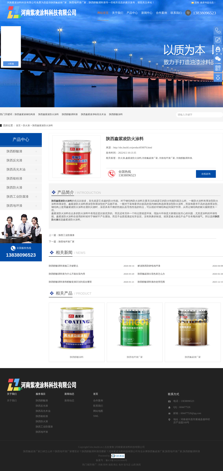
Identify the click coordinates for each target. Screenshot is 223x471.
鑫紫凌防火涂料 (133, 158)
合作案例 (161, 12)
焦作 (121, 464)
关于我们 (117, 12)
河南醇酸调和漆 (183, 158)
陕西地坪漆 (14, 205)
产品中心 (132, 12)
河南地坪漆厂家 (167, 158)
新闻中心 (146, 12)
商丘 (115, 464)
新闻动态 (69, 394)
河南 (100, 464)
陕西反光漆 (14, 160)
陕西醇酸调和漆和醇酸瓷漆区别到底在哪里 (70, 282)
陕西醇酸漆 (14, 151)
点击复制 (109, 447)
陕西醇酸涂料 (116, 114)
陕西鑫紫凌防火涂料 (48, 114)
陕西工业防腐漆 (18, 196)
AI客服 (11, 64)
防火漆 (26, 125)
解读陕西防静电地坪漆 (149, 265)
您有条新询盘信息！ (203, 2)
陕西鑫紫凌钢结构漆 (25, 114)
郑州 (105, 464)
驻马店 (127, 464)
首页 (18, 125)
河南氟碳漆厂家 (150, 158)
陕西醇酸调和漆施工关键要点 (63, 265)
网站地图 (98, 411)
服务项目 (40, 394)
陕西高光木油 (16, 169)
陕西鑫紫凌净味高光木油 (93, 114)
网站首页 (103, 12)
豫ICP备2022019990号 (116, 460)
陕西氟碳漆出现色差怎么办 (151, 274)
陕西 (138, 464)
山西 (133, 464)
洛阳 (110, 464)
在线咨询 (205, 174)
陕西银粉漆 (14, 178)
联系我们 (176, 12)
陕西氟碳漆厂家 (59, 2)
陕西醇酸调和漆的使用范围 (151, 282)
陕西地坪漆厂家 (66, 241)
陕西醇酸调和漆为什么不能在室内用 (67, 274)
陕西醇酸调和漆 (70, 114)
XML (96, 416)
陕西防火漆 (14, 187)
